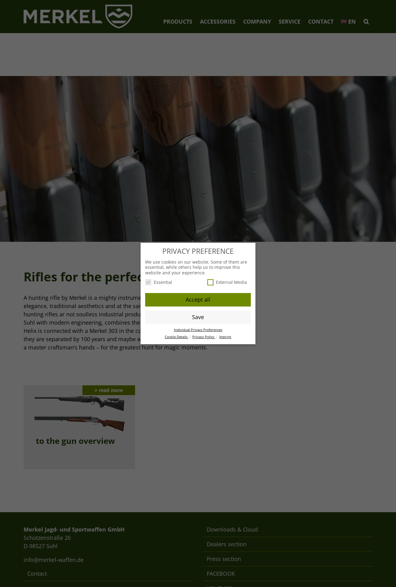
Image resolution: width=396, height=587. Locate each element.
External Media (227, 282)
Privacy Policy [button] (203, 337)
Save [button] (198, 317)
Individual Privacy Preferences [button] (198, 330)
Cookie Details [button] (176, 337)
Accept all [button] (198, 299)
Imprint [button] (225, 337)
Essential (158, 282)
